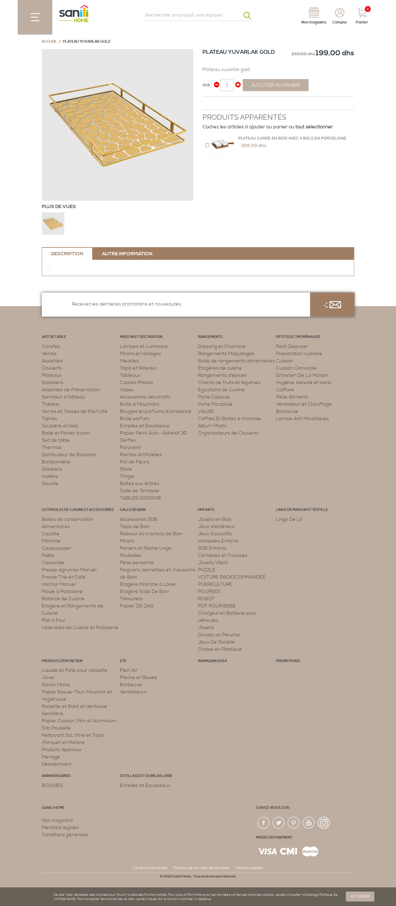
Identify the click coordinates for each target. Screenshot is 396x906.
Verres (49, 354)
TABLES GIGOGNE (140, 498)
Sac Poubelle (56, 728)
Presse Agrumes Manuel (69, 570)
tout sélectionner (314, 127)
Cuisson (284, 361)
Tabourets (131, 599)
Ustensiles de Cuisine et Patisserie (80, 628)
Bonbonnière (56, 462)
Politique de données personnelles (201, 868)
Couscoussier (56, 548)
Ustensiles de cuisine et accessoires (78, 510)
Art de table (54, 337)
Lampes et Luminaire (144, 346)
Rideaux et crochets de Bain (151, 534)
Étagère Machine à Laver (148, 584)
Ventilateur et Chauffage (304, 404)
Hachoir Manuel (59, 584)
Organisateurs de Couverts (228, 433)
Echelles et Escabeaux (145, 426)
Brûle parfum (135, 419)
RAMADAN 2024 (212, 661)
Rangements (210, 337)
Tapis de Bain (135, 527)
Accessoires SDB (138, 519)
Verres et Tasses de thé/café (75, 411)
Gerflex (128, 440)
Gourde (50, 484)
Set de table (56, 440)
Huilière (50, 476)
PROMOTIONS (288, 661)
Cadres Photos (136, 382)
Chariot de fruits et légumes (229, 382)
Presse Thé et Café (64, 577)
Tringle (127, 476)
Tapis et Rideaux (138, 368)
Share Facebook (208, 104)
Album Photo (212, 426)
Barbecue (287, 411)
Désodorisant (57, 764)
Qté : (207, 85)
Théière (50, 404)
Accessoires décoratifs (145, 397)
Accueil (49, 41)
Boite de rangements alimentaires (236, 361)
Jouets (206, 628)
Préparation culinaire (299, 354)
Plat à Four (54, 620)
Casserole (53, 563)
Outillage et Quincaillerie (146, 776)
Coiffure (285, 390)
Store (126, 469)
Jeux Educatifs (215, 534)
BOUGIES (52, 785)
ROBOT (206, 599)
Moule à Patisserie (62, 591)
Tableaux (130, 375)
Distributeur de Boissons (69, 455)
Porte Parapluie (215, 404)
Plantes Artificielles (141, 455)
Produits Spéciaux (62, 750)
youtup (309, 823)
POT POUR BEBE (217, 606)
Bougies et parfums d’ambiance (156, 411)
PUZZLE (206, 570)
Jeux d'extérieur (216, 527)
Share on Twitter (220, 104)
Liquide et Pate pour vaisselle (75, 670)
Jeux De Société (216, 642)
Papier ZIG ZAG (137, 606)
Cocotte (50, 534)
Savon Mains (56, 685)
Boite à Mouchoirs (139, 404)
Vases (127, 390)
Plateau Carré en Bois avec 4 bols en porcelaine (292, 138)
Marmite (51, 541)
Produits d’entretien (62, 661)
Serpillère (52, 714)
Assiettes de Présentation (71, 390)
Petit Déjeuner (292, 346)
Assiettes (52, 361)
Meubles (129, 361)
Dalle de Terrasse (139, 491)
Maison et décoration (141, 337)
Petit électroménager (298, 337)
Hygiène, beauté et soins (303, 382)
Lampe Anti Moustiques (302, 419)
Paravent (130, 447)
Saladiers (52, 382)
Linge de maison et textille (302, 510)
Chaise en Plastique (220, 649)
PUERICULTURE (215, 584)
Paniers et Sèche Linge (146, 548)
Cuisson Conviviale (296, 368)
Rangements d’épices (222, 375)
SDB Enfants (212, 548)
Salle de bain (133, 510)
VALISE (206, 411)
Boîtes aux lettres (139, 484)
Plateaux (52, 375)
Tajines (49, 419)
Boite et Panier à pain (66, 433)
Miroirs (127, 541)
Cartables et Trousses (222, 555)
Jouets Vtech (213, 563)
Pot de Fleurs (134, 462)
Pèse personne (137, 563)
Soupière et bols (60, 426)
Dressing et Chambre (222, 346)
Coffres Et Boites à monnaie (229, 419)
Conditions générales (65, 835)
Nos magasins (57, 820)
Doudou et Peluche (219, 635)
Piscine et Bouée (138, 677)
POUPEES (209, 591)
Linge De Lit (289, 519)
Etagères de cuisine (220, 368)
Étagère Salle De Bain (144, 591)
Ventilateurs (133, 692)
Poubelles (131, 555)
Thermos (52, 447)
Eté (123, 661)
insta (324, 823)
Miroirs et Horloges (140, 354)
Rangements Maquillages (226, 354)
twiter (279, 823)
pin (294, 823)
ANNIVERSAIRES (56, 776)
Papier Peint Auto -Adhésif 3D (153, 433)
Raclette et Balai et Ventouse (74, 706)
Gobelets (52, 469)
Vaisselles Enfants (218, 541)
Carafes (51, 346)
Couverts (52, 368)
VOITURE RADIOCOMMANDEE (232, 577)
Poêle (48, 555)
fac (263, 823)
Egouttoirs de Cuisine (221, 390)
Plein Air (129, 670)
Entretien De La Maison (302, 375)
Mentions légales (60, 828)
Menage (51, 757)
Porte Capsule (214, 397)
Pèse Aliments (292, 397)
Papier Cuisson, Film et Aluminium (79, 721)
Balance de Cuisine (63, 599)
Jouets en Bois (214, 519)
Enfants (206, 510)
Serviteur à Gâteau (63, 397)
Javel (48, 677)
